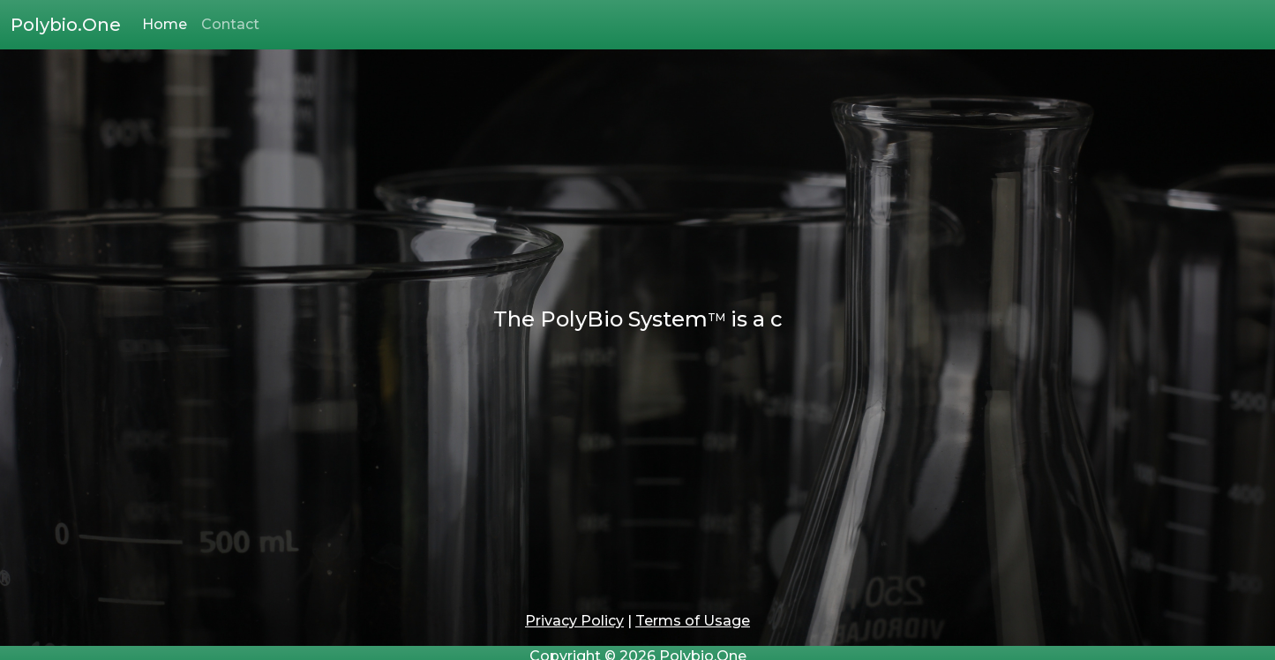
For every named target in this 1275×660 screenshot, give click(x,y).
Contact (230, 24)
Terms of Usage (692, 620)
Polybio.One (66, 24)
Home (164, 24)
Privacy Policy (574, 620)
